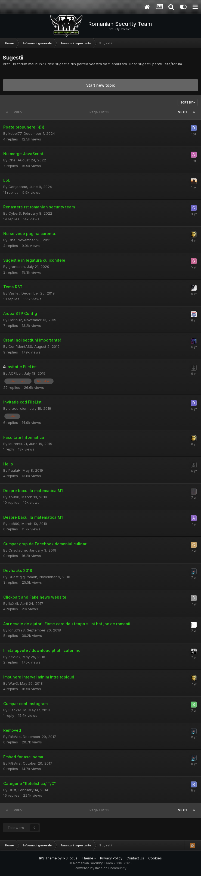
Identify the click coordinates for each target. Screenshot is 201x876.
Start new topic (100, 85)
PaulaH (14, 470)
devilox (14, 657)
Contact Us (135, 858)
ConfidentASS (20, 346)
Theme (89, 858)
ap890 (13, 497)
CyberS (14, 213)
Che (12, 160)
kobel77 (14, 133)
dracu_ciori (17, 408)
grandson (16, 266)
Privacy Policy (111, 858)
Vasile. (13, 293)
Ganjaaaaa (17, 186)
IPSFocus (70, 858)
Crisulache (17, 550)
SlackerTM (17, 710)
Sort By (187, 102)
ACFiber (15, 373)
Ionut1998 (16, 630)
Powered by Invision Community (100, 868)
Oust (12, 790)
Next (182, 112)
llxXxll (13, 603)
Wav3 (13, 683)
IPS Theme (48, 858)
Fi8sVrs (14, 736)
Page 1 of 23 (100, 112)
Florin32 (15, 320)
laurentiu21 (17, 444)
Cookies (155, 858)
